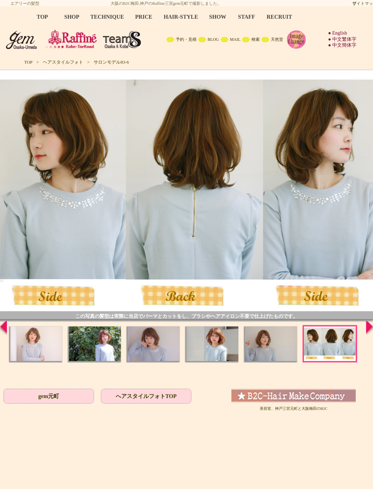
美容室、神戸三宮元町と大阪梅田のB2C (293, 408)
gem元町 (48, 396)
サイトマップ (362, 3)
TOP (28, 62)
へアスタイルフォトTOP (146, 396)
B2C (186, 31)
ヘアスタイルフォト (63, 62)
